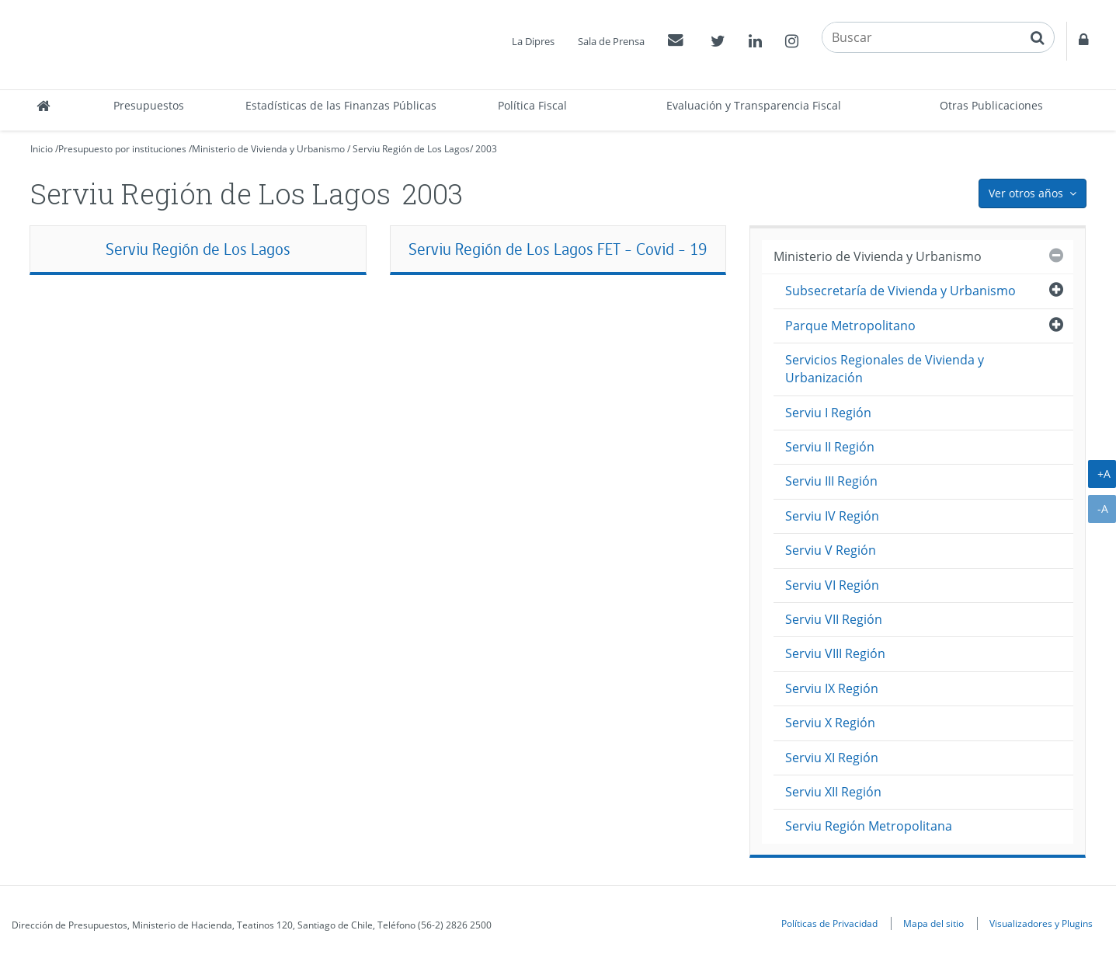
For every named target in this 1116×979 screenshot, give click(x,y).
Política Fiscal (532, 105)
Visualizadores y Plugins (1041, 923)
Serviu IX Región (831, 688)
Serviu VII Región (833, 619)
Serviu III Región (831, 481)
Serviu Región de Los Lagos (411, 148)
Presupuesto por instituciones (122, 148)
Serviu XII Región (833, 791)
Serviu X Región (830, 722)
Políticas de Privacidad (829, 923)
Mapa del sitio (933, 923)
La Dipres (533, 41)
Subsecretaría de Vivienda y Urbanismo (900, 290)
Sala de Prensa (611, 41)
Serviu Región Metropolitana (868, 825)
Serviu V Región (830, 550)
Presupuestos (148, 105)
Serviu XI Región (831, 757)
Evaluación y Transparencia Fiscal (753, 105)
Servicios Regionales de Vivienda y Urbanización (884, 368)
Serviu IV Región (832, 515)
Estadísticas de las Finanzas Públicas (340, 105)
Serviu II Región (829, 446)
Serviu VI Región (832, 585)
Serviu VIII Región (835, 653)
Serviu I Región (828, 412)
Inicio (41, 148)
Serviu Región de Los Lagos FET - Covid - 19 (558, 249)
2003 (486, 148)
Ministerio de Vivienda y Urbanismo (268, 148)
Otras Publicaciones (991, 105)
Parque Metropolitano (850, 325)
